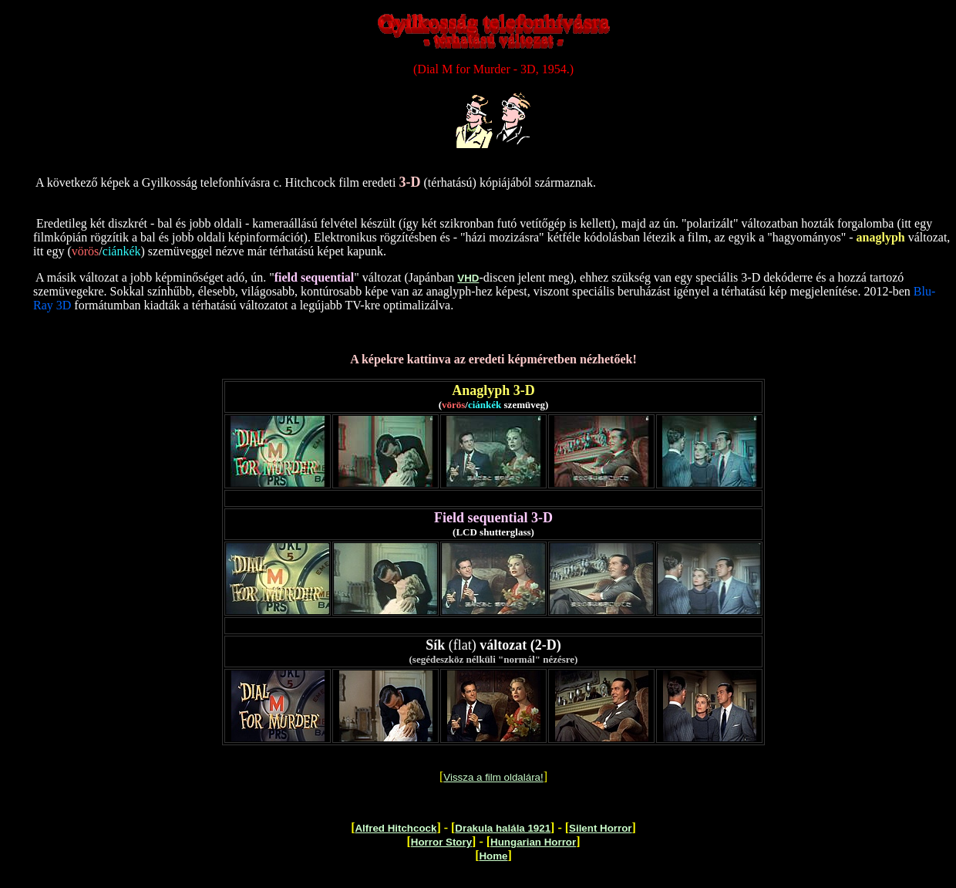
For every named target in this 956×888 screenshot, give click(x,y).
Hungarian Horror (533, 842)
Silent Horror (600, 828)
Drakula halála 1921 (502, 828)
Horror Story (441, 842)
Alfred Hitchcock (395, 828)
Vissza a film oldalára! (493, 777)
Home (493, 856)
